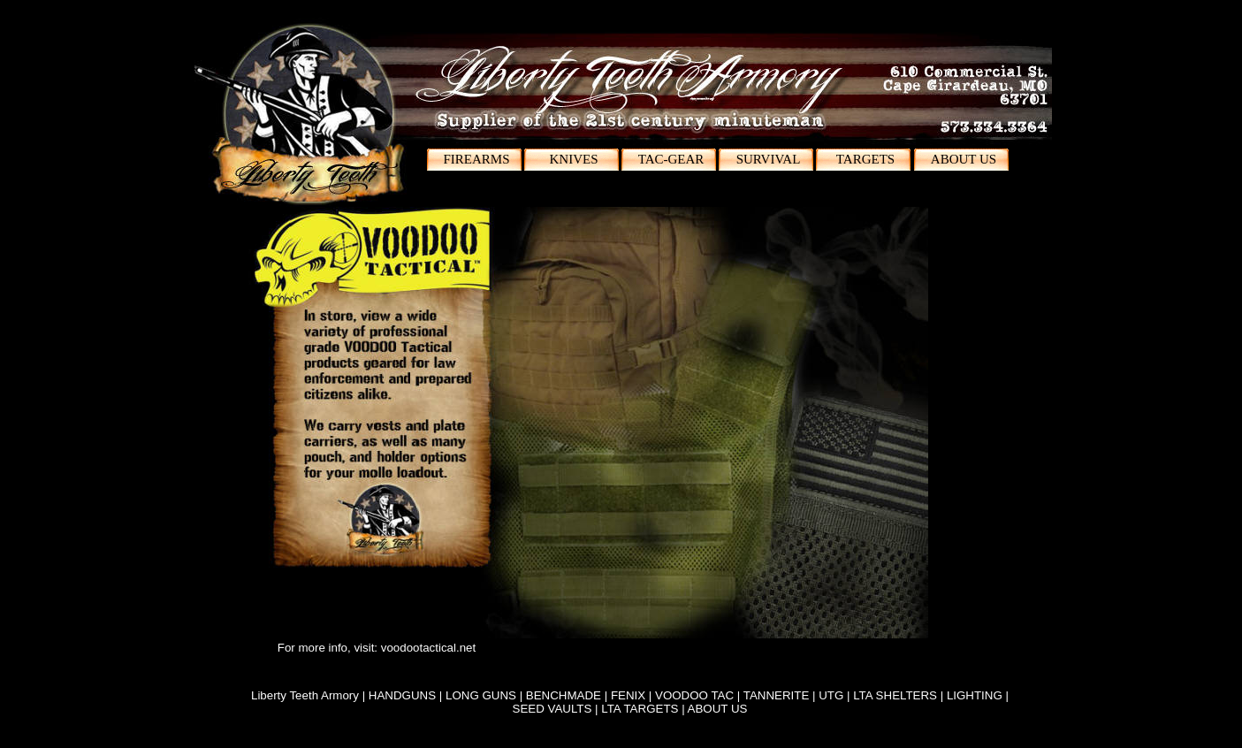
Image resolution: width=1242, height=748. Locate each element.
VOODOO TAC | (699, 695)
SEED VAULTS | (557, 708)
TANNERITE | (781, 695)
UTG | (836, 695)
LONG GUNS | (486, 695)
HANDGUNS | (407, 695)
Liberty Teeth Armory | (310, 695)
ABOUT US (718, 708)
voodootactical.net (428, 647)
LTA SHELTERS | (900, 695)
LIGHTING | (978, 695)
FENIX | (633, 695)
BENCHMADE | (568, 695)
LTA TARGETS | (644, 708)
